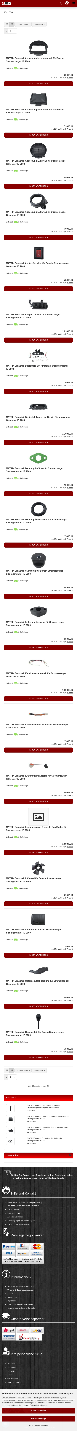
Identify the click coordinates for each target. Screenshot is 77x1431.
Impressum (11, 1301)
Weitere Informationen (38, 1425)
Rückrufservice (13, 1209)
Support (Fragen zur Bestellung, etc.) (21, 1221)
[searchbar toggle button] (60, 3)
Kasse (9, 1375)
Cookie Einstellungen (15, 1382)
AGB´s (10, 1294)
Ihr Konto (11, 1371)
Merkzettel (11, 1367)
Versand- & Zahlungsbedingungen (20, 1290)
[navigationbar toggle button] (73, 3)
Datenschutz (12, 1297)
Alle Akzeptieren (38, 1411)
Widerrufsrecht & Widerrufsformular (21, 1286)
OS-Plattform (12, 1379)
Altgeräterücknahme (15, 1217)
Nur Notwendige (38, 1419)
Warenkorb (11, 1363)
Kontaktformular (13, 1213)
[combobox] (23, 24)
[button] (6, 24)
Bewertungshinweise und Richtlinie (21, 1308)
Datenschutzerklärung (38, 1405)
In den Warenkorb (38, 84)
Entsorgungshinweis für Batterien (20, 1304)
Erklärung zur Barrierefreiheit (18, 1224)
